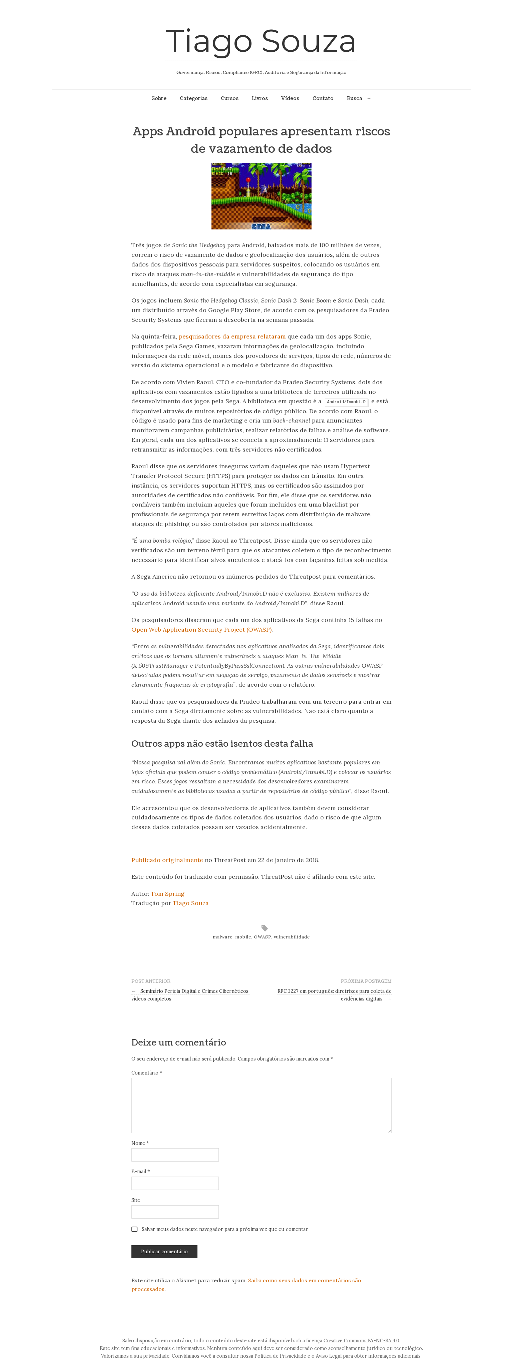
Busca (354, 98)
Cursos (229, 98)
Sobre (158, 98)
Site (135, 1200)
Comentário (146, 1073)
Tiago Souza (261, 40)
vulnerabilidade (292, 937)
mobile (243, 937)
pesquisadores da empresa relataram (232, 336)
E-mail (140, 1172)
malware (222, 937)
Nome (140, 1143)
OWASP (262, 937)
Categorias (193, 98)
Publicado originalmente (167, 860)
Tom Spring (167, 893)
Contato (323, 98)
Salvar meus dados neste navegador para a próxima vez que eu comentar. (225, 1229)
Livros (260, 98)
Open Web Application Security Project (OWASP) (201, 629)
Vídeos (290, 98)
